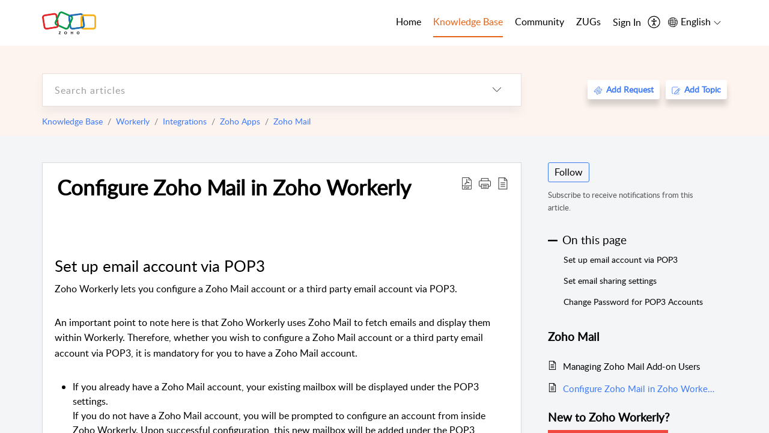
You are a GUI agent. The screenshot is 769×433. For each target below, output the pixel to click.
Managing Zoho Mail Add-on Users (631, 366)
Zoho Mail (292, 121)
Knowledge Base (72, 121)
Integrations (185, 121)
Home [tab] (408, 21)
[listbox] (497, 90)
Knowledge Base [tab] (468, 21)
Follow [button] (569, 172)
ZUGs (588, 21)
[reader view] (503, 183)
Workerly (133, 121)
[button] (485, 183)
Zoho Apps (240, 121)
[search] (258, 90)
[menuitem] (627, 23)
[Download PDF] (467, 183)
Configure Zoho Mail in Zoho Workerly (234, 187)
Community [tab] (539, 21)
